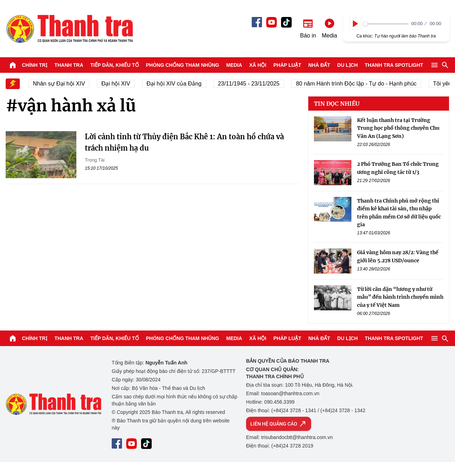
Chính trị (34, 65)
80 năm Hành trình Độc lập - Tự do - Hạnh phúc (362, 84)
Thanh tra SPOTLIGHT (394, 65)
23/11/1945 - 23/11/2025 (254, 84)
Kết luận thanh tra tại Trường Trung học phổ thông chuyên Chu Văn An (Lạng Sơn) (398, 128)
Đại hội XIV (121, 84)
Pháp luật (287, 65)
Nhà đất (319, 65)
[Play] (355, 24)
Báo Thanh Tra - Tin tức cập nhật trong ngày (69, 28)
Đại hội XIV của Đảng (180, 84)
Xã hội (257, 65)
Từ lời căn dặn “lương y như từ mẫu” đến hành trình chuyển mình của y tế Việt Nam (400, 297)
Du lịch (347, 65)
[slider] (386, 24)
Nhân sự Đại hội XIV (65, 84)
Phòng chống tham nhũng (182, 65)
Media (234, 65)
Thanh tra (68, 65)
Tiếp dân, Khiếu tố (115, 65)
